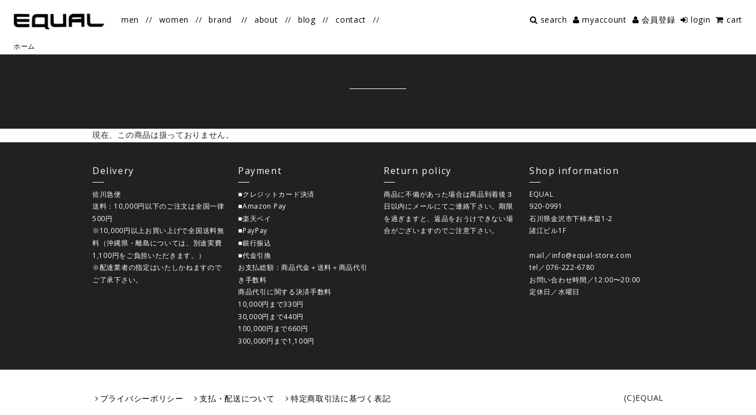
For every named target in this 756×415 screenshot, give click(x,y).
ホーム (24, 46)
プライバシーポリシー (142, 398)
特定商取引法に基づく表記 (340, 398)
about (266, 19)
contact (350, 19)
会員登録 (658, 19)
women (174, 19)
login (701, 19)
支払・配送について (236, 398)
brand (220, 19)
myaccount (604, 19)
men (130, 19)
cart (734, 19)
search (554, 19)
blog (307, 19)
